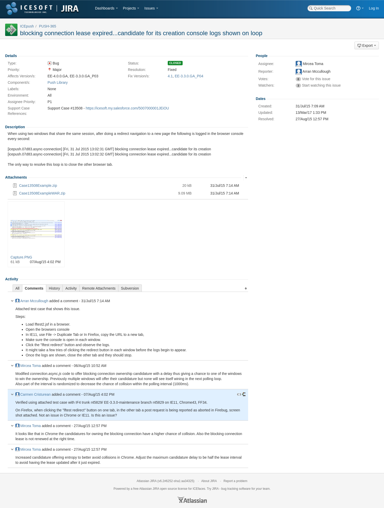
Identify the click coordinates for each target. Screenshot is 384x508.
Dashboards (105, 8)
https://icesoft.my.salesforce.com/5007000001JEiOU (127, 108)
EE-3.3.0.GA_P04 (189, 76)
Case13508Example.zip (38, 185)
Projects (129, 8)
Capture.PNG (21, 257)
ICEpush (27, 26)
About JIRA (209, 481)
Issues (149, 8)
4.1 (170, 76)
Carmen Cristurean (33, 394)
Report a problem (235, 481)
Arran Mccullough (31, 301)
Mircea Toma (28, 366)
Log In (374, 8)
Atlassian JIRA (146, 481)
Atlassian (192, 500)
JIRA (156, 489)
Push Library (58, 82)
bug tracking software (236, 489)
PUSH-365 (47, 26)
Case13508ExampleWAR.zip (42, 193)
